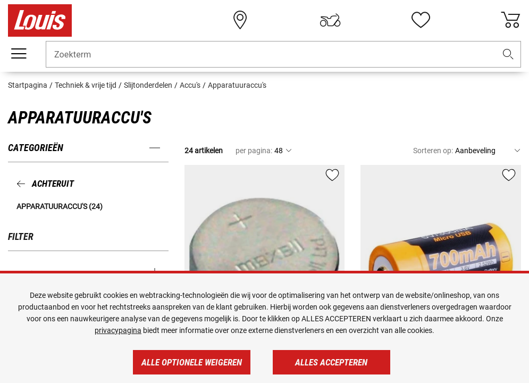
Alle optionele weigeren (191, 362)
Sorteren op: (433, 150)
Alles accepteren (331, 362)
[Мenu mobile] (18, 54)
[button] (508, 54)
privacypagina (118, 330)
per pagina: (254, 150)
